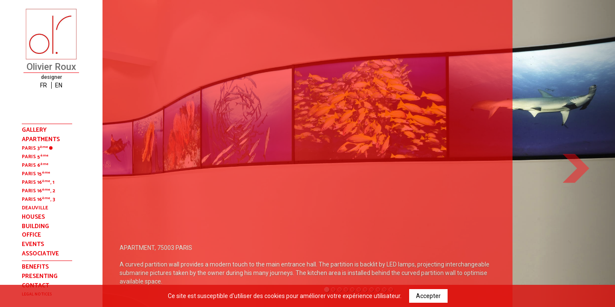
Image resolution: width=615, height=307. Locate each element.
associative (40, 254)
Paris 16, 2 (38, 191)
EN (58, 85)
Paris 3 (37, 148)
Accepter (428, 296)
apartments (41, 140)
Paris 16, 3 (38, 199)
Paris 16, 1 (38, 182)
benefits (35, 267)
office (31, 235)
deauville (35, 208)
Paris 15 (36, 174)
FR (43, 85)
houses (33, 217)
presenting (40, 276)
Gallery (34, 130)
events (33, 244)
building (35, 227)
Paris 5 (35, 157)
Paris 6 (35, 165)
